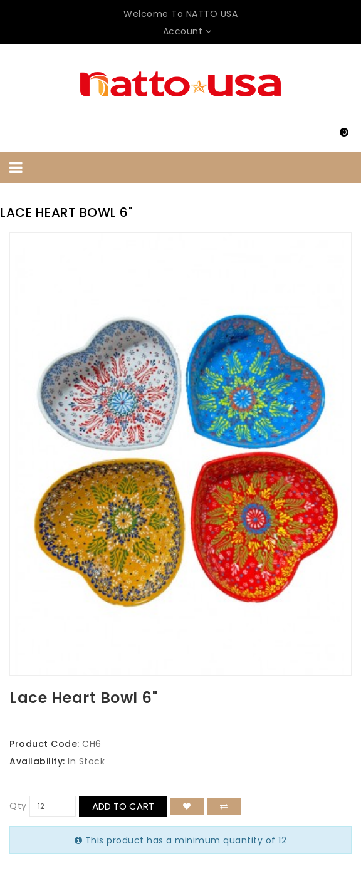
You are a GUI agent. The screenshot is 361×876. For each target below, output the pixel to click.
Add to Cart (123, 806)
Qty (18, 805)
